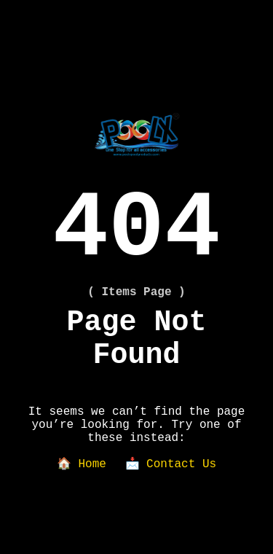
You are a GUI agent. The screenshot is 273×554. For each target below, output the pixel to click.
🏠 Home (81, 464)
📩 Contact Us (171, 464)
